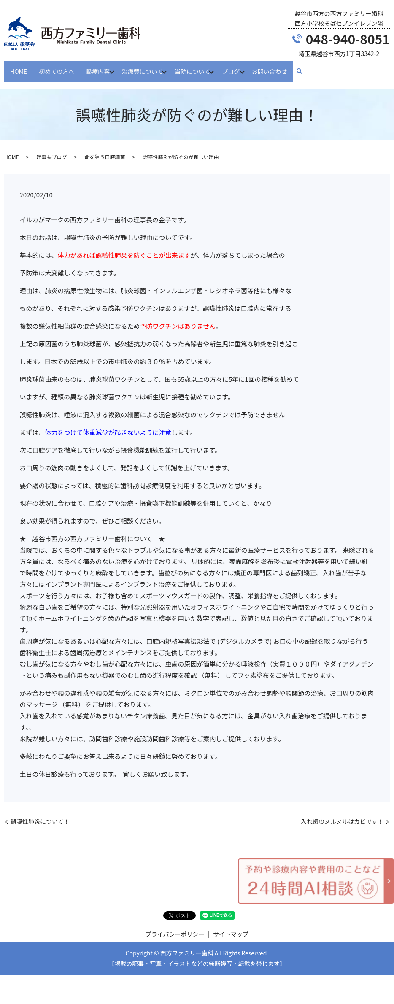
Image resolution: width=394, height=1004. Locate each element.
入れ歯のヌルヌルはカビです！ (342, 814)
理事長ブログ (51, 148)
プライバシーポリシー (175, 926)
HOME (18, 66)
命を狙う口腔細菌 (104, 148)
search (310, 67)
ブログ (239, 66)
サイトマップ (230, 926)
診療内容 (98, 66)
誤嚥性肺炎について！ (40, 814)
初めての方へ (56, 66)
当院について (198, 66)
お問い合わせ (280, 66)
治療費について (145, 66)
